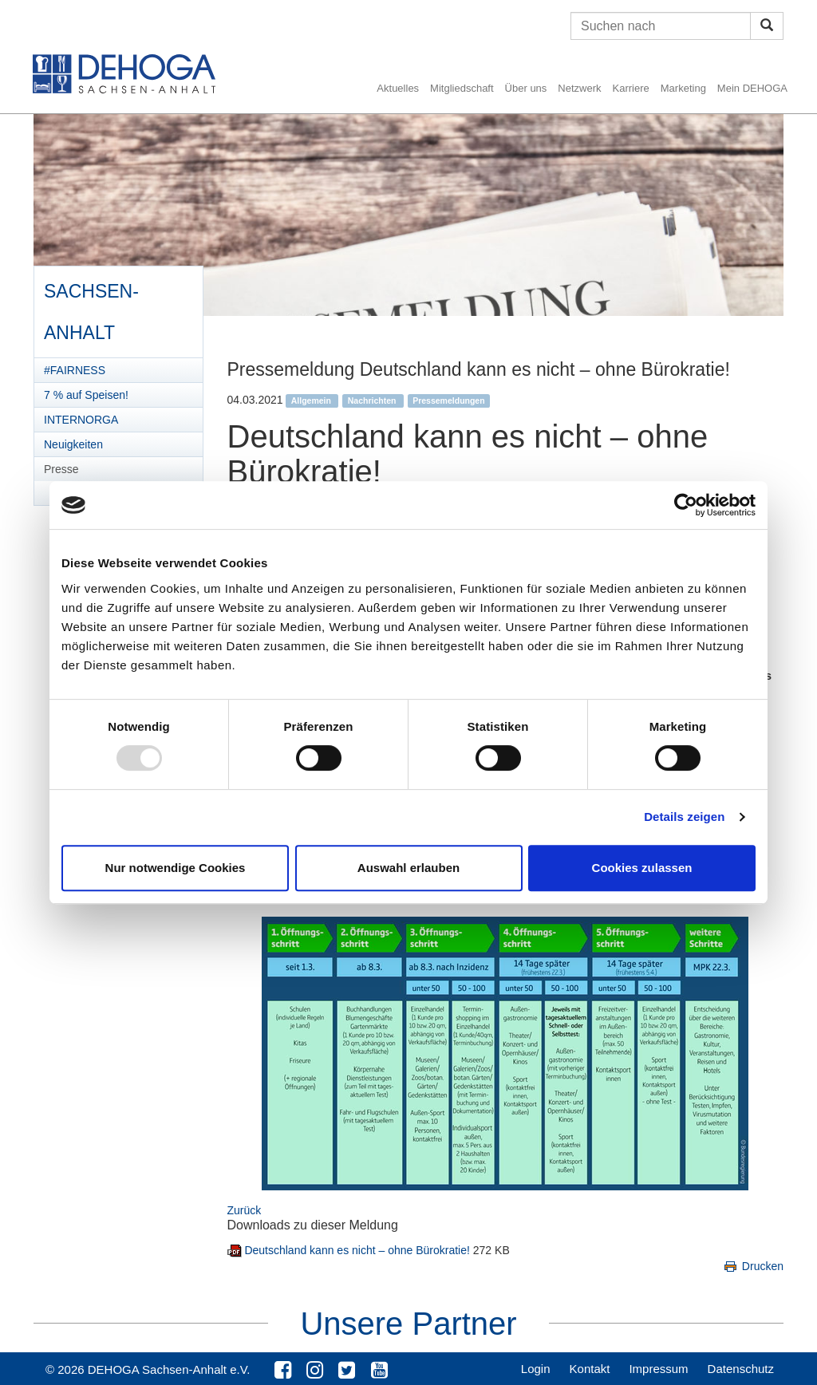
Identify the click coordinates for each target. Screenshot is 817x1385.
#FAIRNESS (74, 370)
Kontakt (590, 1368)
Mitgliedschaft (461, 88)
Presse (61, 469)
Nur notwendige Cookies (175, 867)
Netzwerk (579, 88)
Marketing (683, 88)
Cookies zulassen (642, 867)
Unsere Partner (408, 1323)
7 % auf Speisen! (86, 395)
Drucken (752, 1266)
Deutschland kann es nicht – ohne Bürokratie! (358, 1250)
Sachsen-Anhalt (91, 306)
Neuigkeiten (73, 444)
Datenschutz (741, 1368)
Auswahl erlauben (408, 867)
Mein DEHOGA (752, 88)
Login (536, 1368)
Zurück (244, 1210)
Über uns (526, 88)
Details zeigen (684, 816)
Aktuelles (398, 88)
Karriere (631, 88)
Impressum (658, 1368)
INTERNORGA (81, 419)
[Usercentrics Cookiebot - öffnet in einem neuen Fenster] (686, 505)
